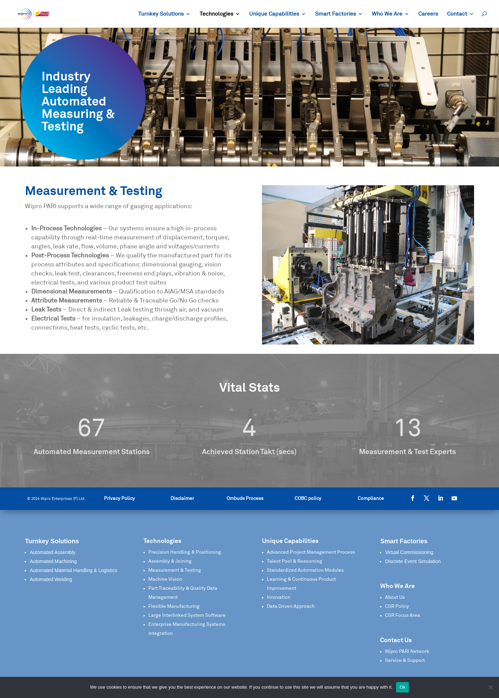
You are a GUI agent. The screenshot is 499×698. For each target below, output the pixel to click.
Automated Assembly (53, 552)
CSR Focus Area (402, 615)
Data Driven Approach (291, 606)
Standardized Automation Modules (305, 570)
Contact (457, 14)
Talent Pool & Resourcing (294, 561)
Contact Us (396, 640)
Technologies (216, 14)
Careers (428, 14)
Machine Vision (165, 579)
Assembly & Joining (170, 561)
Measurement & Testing (174, 570)
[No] (490, 687)
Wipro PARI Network (407, 651)
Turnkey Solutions (161, 14)
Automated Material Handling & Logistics (73, 570)
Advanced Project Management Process (311, 552)
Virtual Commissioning (409, 552)
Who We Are (387, 14)
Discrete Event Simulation (412, 561)
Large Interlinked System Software (187, 615)
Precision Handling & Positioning (184, 552)
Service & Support (405, 660)
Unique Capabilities (274, 14)
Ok (402, 687)
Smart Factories (335, 14)
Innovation (278, 597)
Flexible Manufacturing (174, 606)
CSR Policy (397, 606)
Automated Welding (51, 579)
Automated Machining (53, 561)
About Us (395, 597)
